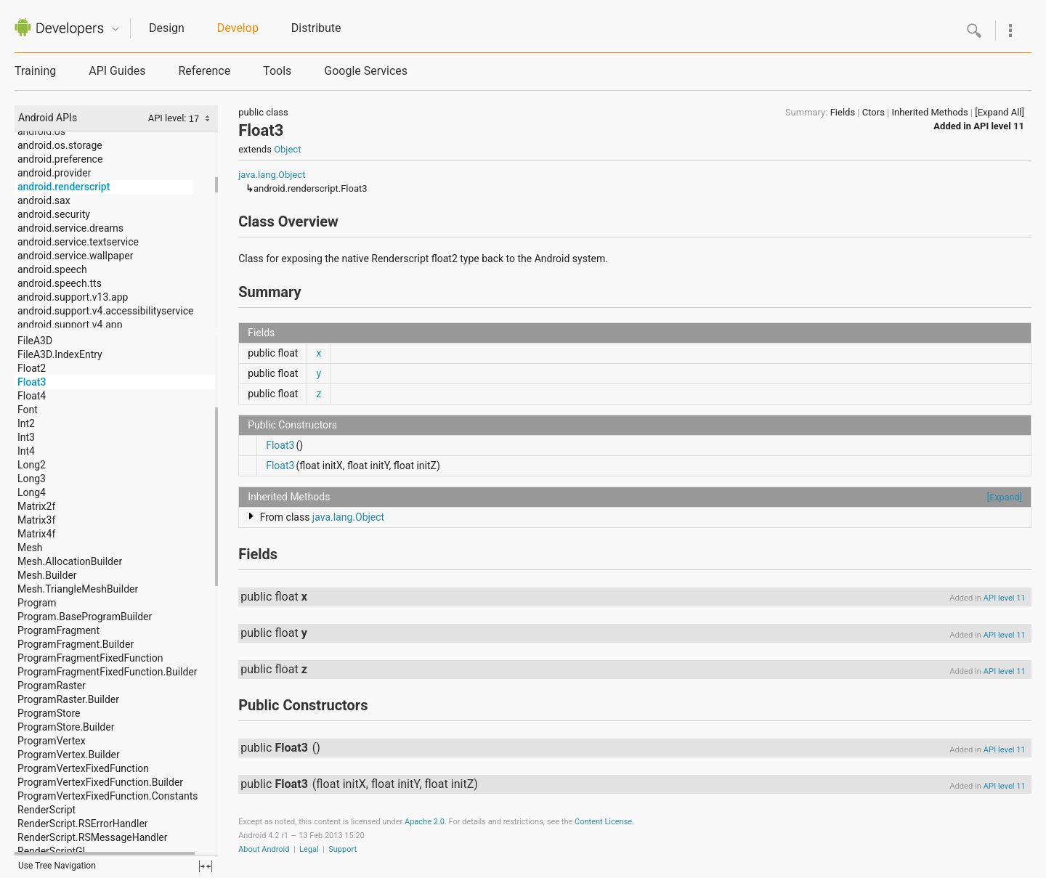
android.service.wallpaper (75, 255)
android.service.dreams (70, 228)
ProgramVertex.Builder (68, 754)
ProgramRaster (51, 685)
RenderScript (46, 810)
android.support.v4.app (70, 324)
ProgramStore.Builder (65, 727)
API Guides (117, 71)
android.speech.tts (59, 283)
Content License (603, 821)
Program (37, 603)
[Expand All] (999, 112)
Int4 (26, 451)
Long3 (31, 478)
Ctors (873, 112)
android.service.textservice (78, 242)
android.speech (52, 269)
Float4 (31, 396)
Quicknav (115, 29)
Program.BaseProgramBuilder (84, 616)
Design (167, 28)
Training (35, 71)
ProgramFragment (58, 630)
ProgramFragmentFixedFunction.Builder (107, 672)
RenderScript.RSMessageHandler (92, 837)
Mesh (30, 547)
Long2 (31, 465)
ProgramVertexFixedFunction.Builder (100, 782)
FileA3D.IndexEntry (59, 354)
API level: (168, 118)
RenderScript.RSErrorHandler (82, 823)
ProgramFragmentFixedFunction (90, 658)
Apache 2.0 (425, 821)
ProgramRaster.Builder (68, 699)
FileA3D (34, 340)
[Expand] (1004, 497)
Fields (842, 112)
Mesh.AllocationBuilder (69, 561)
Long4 (31, 492)
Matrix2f (36, 506)
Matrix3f (36, 520)
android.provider (54, 173)
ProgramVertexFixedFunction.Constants (107, 796)
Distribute (316, 28)
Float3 (31, 382)
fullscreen (205, 866)
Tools (277, 71)
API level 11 (998, 126)
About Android (263, 849)
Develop (238, 28)
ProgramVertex (51, 741)
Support (342, 849)
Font (27, 409)
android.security (53, 214)
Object (287, 149)
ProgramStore (48, 713)
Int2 (26, 423)
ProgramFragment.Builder (75, 644)
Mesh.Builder (47, 575)
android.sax (43, 200)
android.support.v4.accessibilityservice (105, 311)
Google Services (366, 71)
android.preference (59, 159)
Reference (204, 71)
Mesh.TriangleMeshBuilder (77, 589)
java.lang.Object (271, 174)
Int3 (26, 437)
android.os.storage (59, 145)
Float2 (31, 368)
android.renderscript (63, 186)
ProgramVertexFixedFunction (83, 768)
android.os (41, 131)
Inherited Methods (929, 112)
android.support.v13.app (72, 297)
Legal (309, 849)
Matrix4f (36, 534)
